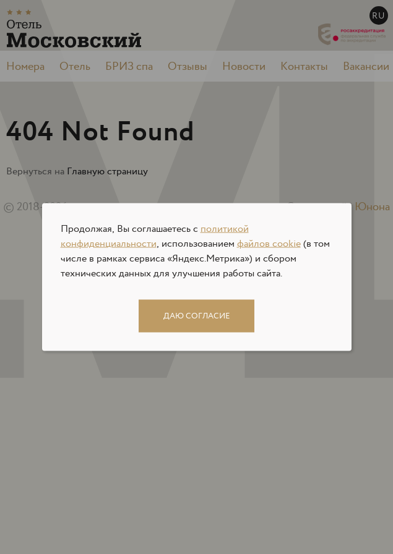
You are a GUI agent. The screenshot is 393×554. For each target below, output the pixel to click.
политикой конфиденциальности (155, 236)
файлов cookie (269, 244)
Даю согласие (196, 316)
